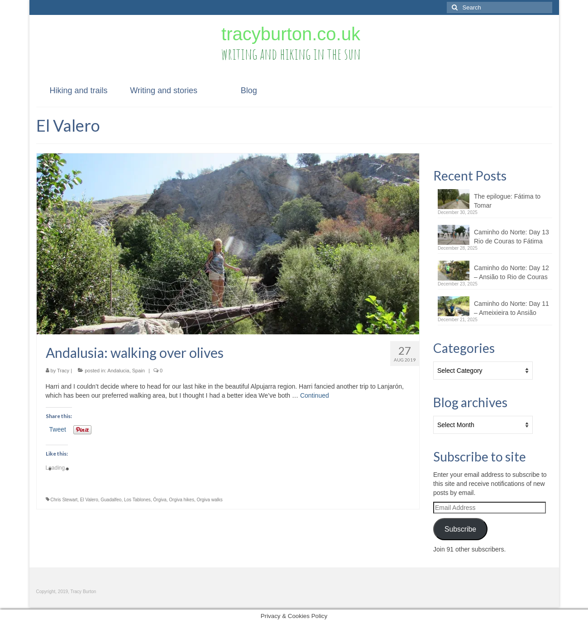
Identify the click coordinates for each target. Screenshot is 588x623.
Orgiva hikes (181, 499)
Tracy (63, 370)
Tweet (57, 429)
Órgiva (159, 499)
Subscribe (460, 529)
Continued (314, 395)
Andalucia (118, 370)
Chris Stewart (63, 499)
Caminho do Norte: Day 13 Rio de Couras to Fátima (511, 236)
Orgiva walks (209, 499)
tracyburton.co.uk (290, 34)
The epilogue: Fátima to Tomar (507, 201)
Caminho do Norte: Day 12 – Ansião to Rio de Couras (511, 272)
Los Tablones (137, 499)
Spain (138, 370)
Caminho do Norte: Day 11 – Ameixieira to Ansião (511, 308)
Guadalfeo (110, 499)
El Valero (89, 499)
